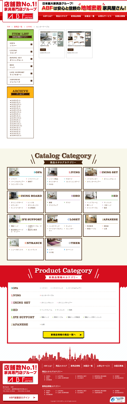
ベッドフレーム (92, 202)
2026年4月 (14, 100)
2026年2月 (14, 102)
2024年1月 (14, 116)
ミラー (51, 249)
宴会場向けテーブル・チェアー (17, 230)
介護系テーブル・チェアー (35, 227)
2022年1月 (14, 128)
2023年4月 (14, 120)
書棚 (50, 202)
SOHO (117, 376)
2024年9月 (14, 114)
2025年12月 (15, 104)
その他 (51, 252)
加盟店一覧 (88, 366)
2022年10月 (15, 126)
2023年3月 (14, 122)
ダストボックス (33, 205)
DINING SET (81, 376)
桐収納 (106, 226)
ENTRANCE (119, 378)
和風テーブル (91, 229)
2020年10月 (15, 135)
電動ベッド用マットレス (93, 317)
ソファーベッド (33, 179)
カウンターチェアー (94, 181)
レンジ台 (31, 202)
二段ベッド (107, 205)
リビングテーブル (17, 184)
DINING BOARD (100, 376)
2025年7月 (14, 106)
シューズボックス (17, 249)
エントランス (32, 249)
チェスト (69, 226)
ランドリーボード (17, 208)
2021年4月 (14, 131)
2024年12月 (15, 110)
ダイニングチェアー (65, 302)
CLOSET (80, 378)
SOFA (48, 376)
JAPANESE (98, 378)
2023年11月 (15, 118)
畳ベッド (90, 205)
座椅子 (30, 181)
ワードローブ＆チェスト (56, 229)
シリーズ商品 (53, 179)
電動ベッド (14, 226)
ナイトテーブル (92, 208)
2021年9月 (14, 129)
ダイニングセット (110, 179)
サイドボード (53, 181)
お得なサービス (103, 366)
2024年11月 (15, 112)
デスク (68, 202)
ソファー (14, 179)
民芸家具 (90, 226)
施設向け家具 (32, 230)
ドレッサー (69, 229)
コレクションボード (73, 181)
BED (47, 378)
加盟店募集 (118, 366)
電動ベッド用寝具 (74, 317)
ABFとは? (48, 366)
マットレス (107, 202)
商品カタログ (61, 366)
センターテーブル (47, 295)
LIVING (60, 376)
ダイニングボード (17, 202)
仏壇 (105, 229)
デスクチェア (53, 205)
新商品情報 (75, 366)
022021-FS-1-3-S (72, 53)
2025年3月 (14, 108)
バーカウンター (92, 179)
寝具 (105, 208)
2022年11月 (15, 124)
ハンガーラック (54, 226)
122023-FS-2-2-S (45, 53)
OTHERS (49, 394)
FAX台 (51, 184)
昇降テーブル (58, 317)
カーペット (69, 249)
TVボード (69, 179)
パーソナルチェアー (18, 181)
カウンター (14, 205)
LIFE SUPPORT (63, 378)
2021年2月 (14, 133)
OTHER (49, 380)
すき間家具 (31, 208)
